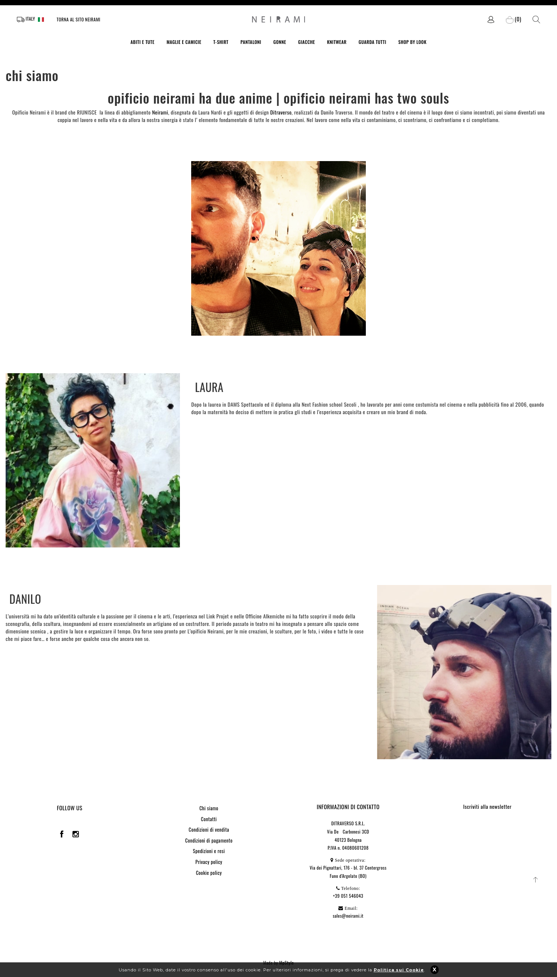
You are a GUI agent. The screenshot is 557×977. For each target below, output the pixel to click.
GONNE (279, 42)
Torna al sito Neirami (79, 19)
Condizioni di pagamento (208, 840)
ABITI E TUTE (142, 42)
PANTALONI (250, 42)
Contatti (209, 819)
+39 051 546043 (348, 896)
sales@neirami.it (348, 915)
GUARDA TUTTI (372, 42)
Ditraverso (280, 112)
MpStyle (286, 962)
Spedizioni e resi (209, 851)
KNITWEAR (337, 42)
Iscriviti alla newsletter (487, 806)
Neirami (160, 112)
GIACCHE (306, 42)
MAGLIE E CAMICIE (183, 42)
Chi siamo (208, 808)
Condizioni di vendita (209, 829)
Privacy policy (208, 861)
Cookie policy (209, 872)
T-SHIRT (220, 42)
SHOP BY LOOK (412, 42)
